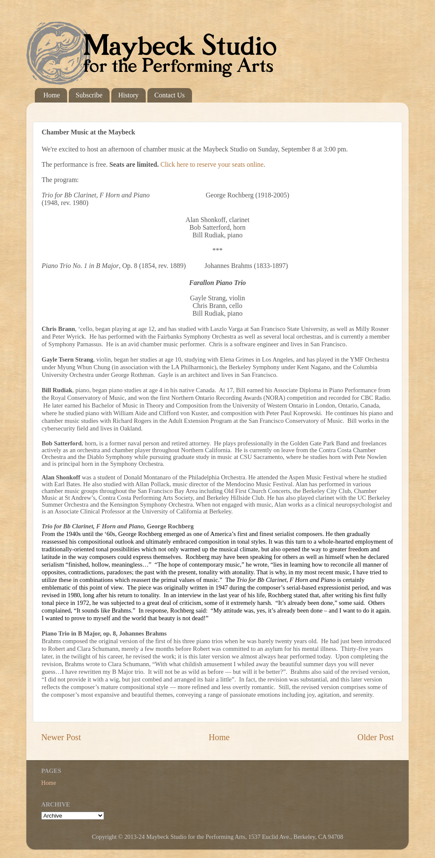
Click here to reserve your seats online (212, 164)
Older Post (375, 737)
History (128, 95)
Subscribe (89, 95)
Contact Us (169, 95)
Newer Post (61, 737)
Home (51, 95)
